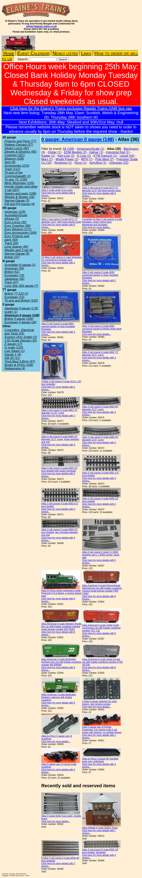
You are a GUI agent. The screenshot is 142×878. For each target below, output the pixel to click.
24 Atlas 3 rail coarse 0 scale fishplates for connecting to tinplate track (61, 258)
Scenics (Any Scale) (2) (20, 337)
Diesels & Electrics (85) (20, 151)
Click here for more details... (96, 227)
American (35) (14, 268)
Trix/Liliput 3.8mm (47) (19, 361)
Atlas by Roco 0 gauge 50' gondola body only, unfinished (100, 760)
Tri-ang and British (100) (21, 300)
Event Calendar (33, 53)
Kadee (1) (48, 155)
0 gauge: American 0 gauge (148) (77, 139)
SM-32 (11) (12, 358)
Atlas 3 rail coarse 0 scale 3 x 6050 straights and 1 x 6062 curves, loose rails (100, 555)
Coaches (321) (14, 155)
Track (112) (12, 169)
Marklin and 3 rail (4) (18, 250)
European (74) (14, 275)
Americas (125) (14, 211)
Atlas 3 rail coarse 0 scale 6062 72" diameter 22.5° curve (100, 353)
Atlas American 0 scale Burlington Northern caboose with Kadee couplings (58, 697)
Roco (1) (80, 162)
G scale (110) (13, 347)
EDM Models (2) (75, 152)
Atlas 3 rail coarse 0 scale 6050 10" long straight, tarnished (100, 851)
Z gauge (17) (13, 344)
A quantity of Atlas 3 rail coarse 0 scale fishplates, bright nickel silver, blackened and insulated (102, 222)
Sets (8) (9, 162)
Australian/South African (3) (15, 217)
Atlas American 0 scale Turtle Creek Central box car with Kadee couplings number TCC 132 (101, 628)
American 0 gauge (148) (21, 315)
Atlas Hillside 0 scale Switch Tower (100, 827)
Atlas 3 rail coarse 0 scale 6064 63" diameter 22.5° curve (100, 408)
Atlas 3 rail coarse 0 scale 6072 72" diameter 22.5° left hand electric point (101, 189)
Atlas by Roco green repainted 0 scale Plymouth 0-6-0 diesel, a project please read (61, 593)
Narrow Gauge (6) (16, 253)
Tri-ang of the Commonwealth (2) (17, 174)
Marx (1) (47, 159)
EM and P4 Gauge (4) (19, 204)
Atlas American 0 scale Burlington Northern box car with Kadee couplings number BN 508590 (61, 662)
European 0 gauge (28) (20, 322)
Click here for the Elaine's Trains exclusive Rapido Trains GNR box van (71, 108)
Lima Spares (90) (16, 246)
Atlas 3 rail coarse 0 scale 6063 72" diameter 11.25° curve (59, 411)
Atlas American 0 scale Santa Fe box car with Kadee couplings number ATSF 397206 (102, 662)
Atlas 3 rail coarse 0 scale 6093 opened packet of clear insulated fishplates (58, 326)
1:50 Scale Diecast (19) (20, 340)
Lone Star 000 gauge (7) (21, 285)
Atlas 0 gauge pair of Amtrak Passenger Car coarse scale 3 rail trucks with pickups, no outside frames (101, 730)
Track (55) (11, 243)
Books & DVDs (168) (18, 365)
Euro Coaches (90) (17, 225)
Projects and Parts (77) (20, 141)
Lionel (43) (127, 155)
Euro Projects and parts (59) (16, 238)
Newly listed (65, 53)
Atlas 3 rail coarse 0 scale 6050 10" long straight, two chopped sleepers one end (59, 532)
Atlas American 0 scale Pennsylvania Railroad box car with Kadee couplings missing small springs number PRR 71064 (102, 589)
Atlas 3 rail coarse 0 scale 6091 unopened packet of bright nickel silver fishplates (102, 329)
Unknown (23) (119, 162)
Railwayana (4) (14, 368)
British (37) (11, 257)
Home (8, 53)
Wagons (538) (14, 158)
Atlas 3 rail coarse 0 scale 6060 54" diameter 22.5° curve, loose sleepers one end (60, 439)
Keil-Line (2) (66, 155)
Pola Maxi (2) (104, 159)
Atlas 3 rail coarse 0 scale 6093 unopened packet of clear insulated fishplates (100, 275)
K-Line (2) (84, 155)
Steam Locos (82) (16, 148)
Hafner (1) (96, 152)
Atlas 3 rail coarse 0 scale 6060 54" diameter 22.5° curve (100, 438)
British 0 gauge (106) (18, 318)
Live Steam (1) (14, 351)
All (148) (68, 148)
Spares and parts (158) (20, 193)
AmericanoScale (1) (90, 148)
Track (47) (11, 282)
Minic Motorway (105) (19, 183)
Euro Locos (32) (15, 222)
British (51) (11, 272)
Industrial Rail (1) (118, 152)
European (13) (14, 297)
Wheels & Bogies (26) (19, 197)
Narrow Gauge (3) (16, 200)
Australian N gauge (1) (20, 265)
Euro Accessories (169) (20, 232)
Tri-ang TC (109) (15, 179)
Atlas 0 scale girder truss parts (56, 190)
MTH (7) (87, 159)
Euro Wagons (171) (17, 229)
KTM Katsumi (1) (105, 155)
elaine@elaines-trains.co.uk (41, 26)
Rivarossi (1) (63, 162)
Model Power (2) (67, 159)
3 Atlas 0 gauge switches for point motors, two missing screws (99, 702)
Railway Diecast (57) (18, 144)
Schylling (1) (97, 162)
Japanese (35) (14, 279)
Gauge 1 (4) (12, 354)
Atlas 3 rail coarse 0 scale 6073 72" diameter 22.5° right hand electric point (61, 220)
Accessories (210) (16, 165)
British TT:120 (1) (16, 293)
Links (86, 53)
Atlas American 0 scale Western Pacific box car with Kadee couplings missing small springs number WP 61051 (61, 626)
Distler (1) (54, 152)
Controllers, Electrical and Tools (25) (19, 331)
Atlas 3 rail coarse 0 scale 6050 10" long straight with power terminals (59, 469)
